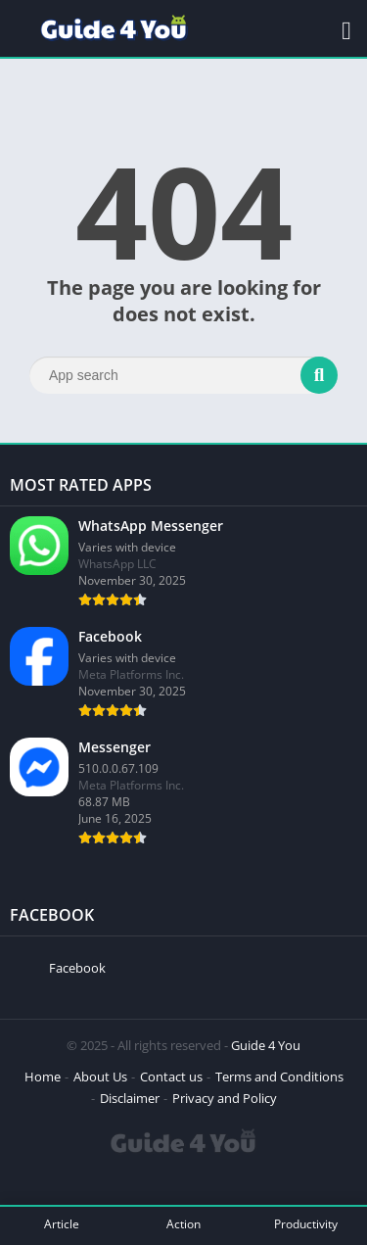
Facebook (77, 968)
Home (42, 1076)
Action (183, 1224)
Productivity (306, 1224)
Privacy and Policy (224, 1098)
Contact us (171, 1076)
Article (61, 1224)
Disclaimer (130, 1098)
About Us (100, 1076)
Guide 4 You (265, 1045)
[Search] (183, 375)
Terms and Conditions (279, 1076)
